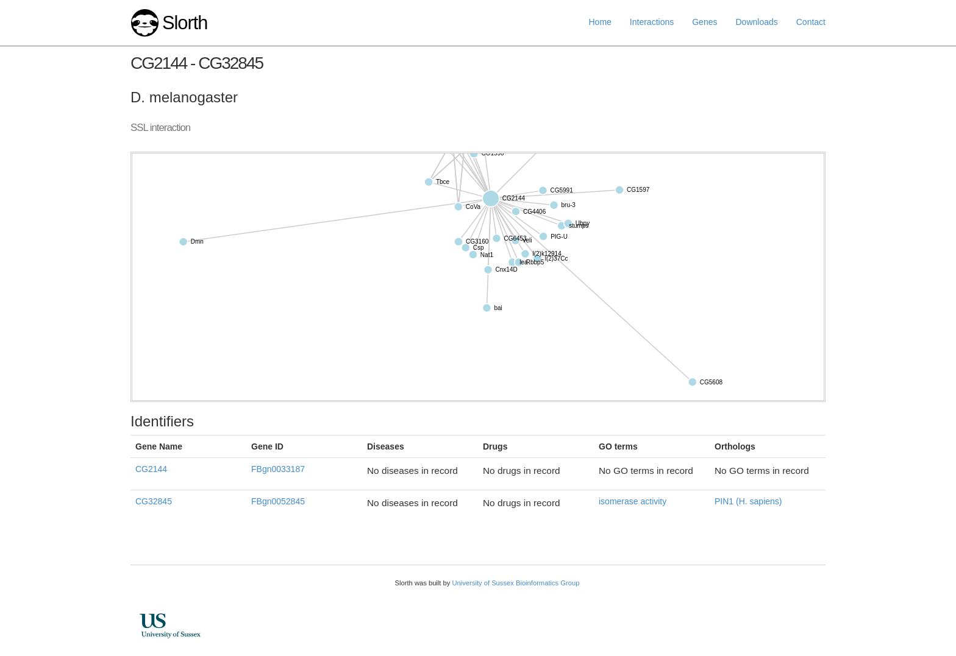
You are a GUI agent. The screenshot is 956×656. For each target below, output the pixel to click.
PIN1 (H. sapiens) (748, 501)
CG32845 (153, 501)
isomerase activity (632, 501)
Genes (704, 22)
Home (600, 22)
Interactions (652, 22)
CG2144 (151, 469)
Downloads (756, 22)
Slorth (184, 23)
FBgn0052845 (278, 501)
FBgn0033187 (278, 469)
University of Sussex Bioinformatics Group (515, 583)
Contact (811, 22)
